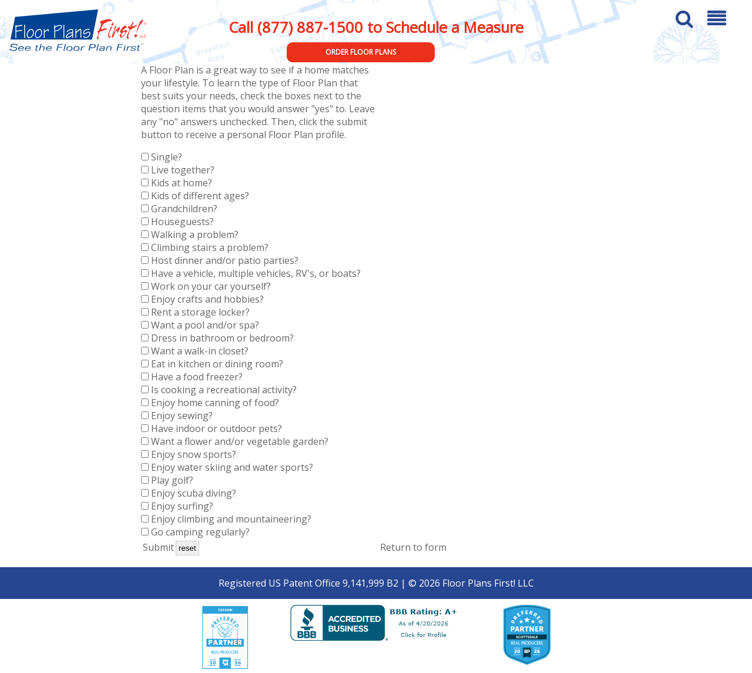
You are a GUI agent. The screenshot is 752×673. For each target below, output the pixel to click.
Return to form (413, 547)
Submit (158, 547)
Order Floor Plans (360, 52)
